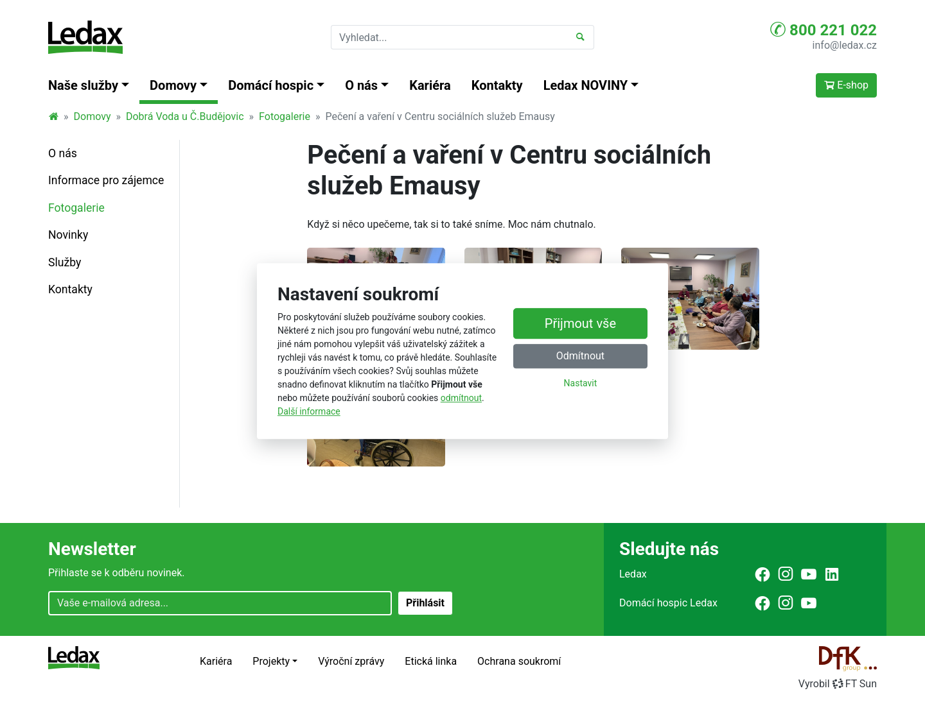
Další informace (309, 411)
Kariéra (430, 85)
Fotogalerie (284, 116)
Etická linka (431, 661)
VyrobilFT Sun (837, 684)
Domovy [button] (173, 85)
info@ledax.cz (845, 45)
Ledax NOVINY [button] (585, 85)
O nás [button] (361, 85)
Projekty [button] (271, 661)
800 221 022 (823, 30)
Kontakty (497, 85)
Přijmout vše (580, 324)
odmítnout (461, 398)
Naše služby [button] (83, 85)
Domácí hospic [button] (270, 85)
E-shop (846, 85)
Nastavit (580, 384)
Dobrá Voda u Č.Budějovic (185, 116)
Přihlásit (425, 603)
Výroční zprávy (351, 661)
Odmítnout (580, 356)
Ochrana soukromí (519, 661)
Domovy (92, 116)
